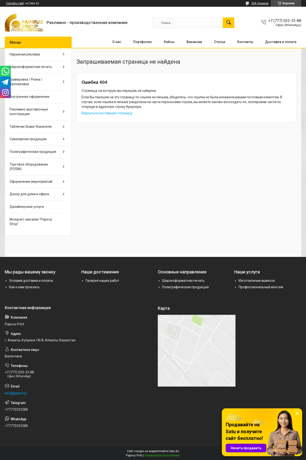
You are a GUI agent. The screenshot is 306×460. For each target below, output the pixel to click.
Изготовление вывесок (257, 281)
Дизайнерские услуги (27, 207)
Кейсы (169, 42)
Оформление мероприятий (31, 181)
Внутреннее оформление (29, 97)
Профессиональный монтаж (261, 287)
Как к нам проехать (24, 287)
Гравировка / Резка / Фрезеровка (26, 82)
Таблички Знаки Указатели (31, 126)
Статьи (219, 42)
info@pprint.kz (16, 393)
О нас (116, 42)
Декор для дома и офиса (29, 194)
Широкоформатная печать (31, 67)
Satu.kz (174, 451)
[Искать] (228, 22)
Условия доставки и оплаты (31, 281)
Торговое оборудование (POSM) (29, 166)
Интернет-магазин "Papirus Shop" (31, 221)
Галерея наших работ (102, 281)
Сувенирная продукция (28, 139)
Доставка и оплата (280, 42)
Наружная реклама (25, 54)
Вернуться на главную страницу (107, 113)
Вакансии (194, 42)
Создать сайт (15, 3)
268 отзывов (259, 3)
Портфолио (142, 42)
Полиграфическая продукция (33, 152)
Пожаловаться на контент (162, 455)
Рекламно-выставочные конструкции (29, 111)
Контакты (245, 42)
